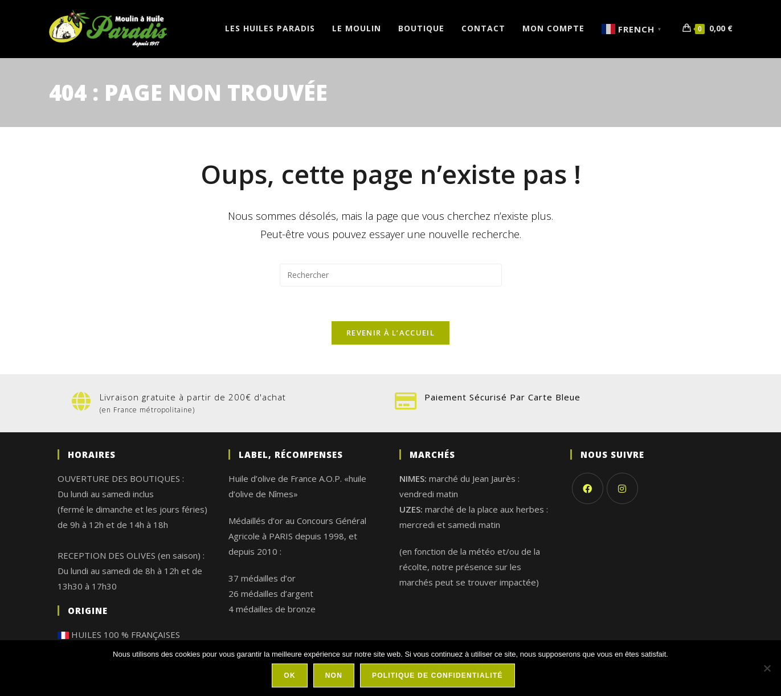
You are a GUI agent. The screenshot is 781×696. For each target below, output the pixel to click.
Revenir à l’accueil (390, 332)
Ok (289, 675)
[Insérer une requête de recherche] (391, 275)
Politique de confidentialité (437, 675)
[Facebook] (587, 488)
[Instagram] (622, 488)
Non (333, 675)
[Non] (766, 668)
